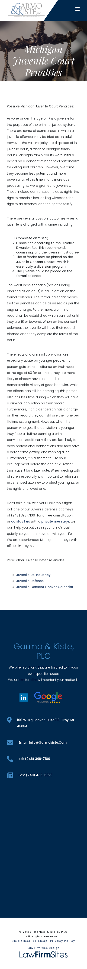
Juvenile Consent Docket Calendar (45, 587)
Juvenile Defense (30, 581)
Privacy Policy (62, 941)
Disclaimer (21, 941)
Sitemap (40, 941)
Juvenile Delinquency (33, 575)
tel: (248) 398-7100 (28, 759)
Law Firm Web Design (44, 948)
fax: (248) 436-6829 (29, 775)
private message (55, 521)
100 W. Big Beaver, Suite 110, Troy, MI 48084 (40, 723)
